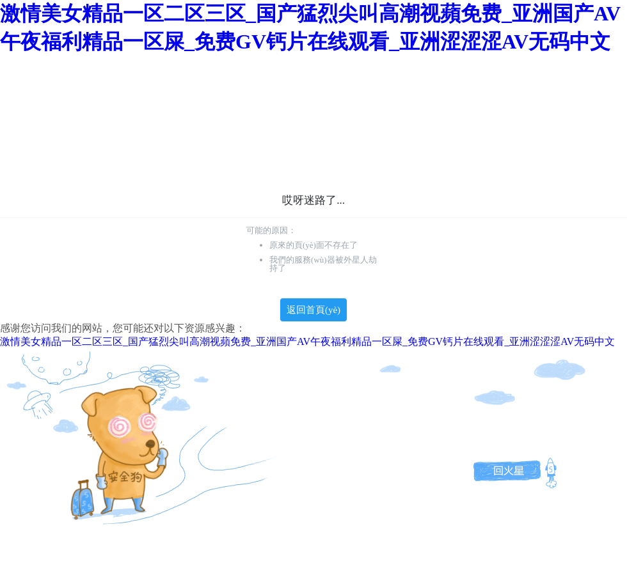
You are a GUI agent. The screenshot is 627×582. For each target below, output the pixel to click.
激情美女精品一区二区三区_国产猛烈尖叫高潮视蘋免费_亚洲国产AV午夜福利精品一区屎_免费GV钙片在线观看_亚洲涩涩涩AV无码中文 (307, 341)
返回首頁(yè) (313, 310)
